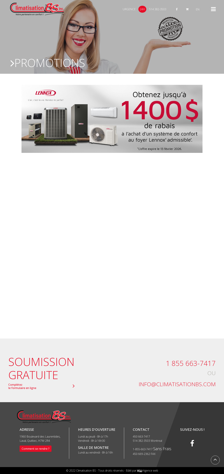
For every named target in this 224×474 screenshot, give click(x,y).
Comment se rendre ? (35, 449)
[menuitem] (197, 9)
